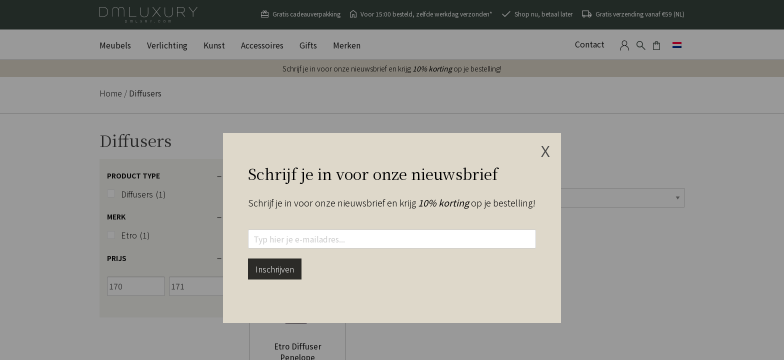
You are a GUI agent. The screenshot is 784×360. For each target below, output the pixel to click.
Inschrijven (275, 269)
